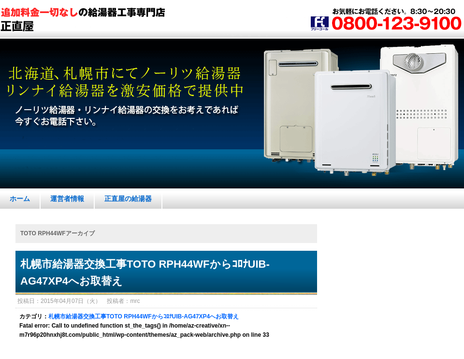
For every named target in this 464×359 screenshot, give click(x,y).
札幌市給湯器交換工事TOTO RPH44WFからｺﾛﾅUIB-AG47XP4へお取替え (145, 272)
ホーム (20, 198)
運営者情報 (67, 198)
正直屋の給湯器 (128, 198)
